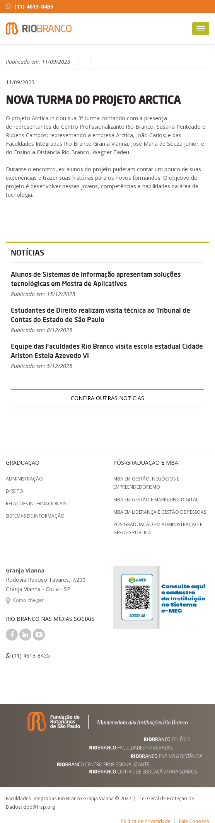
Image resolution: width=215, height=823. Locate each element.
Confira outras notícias (107, 398)
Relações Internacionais (36, 503)
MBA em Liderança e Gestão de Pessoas (159, 512)
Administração (24, 478)
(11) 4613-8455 (29, 6)
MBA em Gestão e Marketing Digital (155, 499)
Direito (14, 491)
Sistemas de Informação (35, 516)
